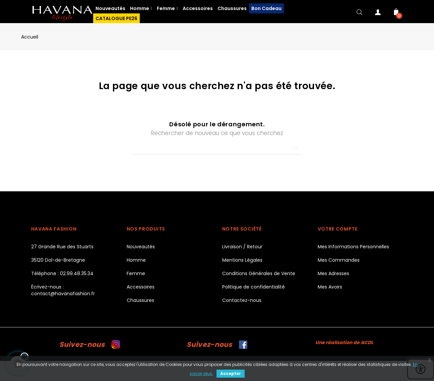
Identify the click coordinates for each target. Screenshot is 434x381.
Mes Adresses (333, 273)
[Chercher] (217, 148)
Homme (136, 260)
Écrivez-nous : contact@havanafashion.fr (63, 290)
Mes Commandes (339, 260)
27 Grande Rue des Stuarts (62, 246)
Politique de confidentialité (253, 286)
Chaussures (140, 300)
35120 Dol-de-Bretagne (58, 260)
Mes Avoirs (330, 286)
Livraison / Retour (242, 246)
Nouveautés (141, 246)
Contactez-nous (241, 300)
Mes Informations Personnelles (353, 246)
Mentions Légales (242, 260)
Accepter (230, 373)
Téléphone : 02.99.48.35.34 (62, 273)
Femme (136, 273)
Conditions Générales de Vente (258, 273)
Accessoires (140, 286)
